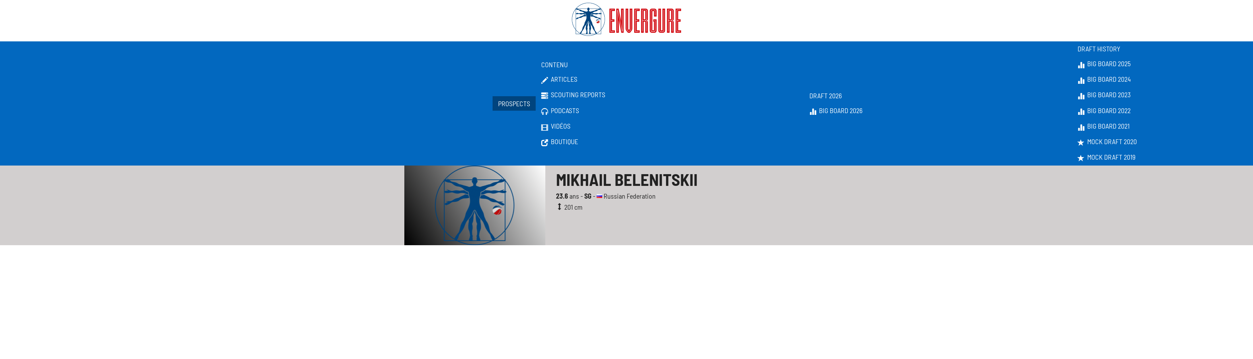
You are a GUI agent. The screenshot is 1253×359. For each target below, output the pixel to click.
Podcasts (560, 110)
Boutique (559, 141)
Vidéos (555, 126)
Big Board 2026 (835, 110)
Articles (559, 79)
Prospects (514, 103)
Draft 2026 (825, 95)
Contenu (554, 64)
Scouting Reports (573, 94)
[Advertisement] (626, 307)
